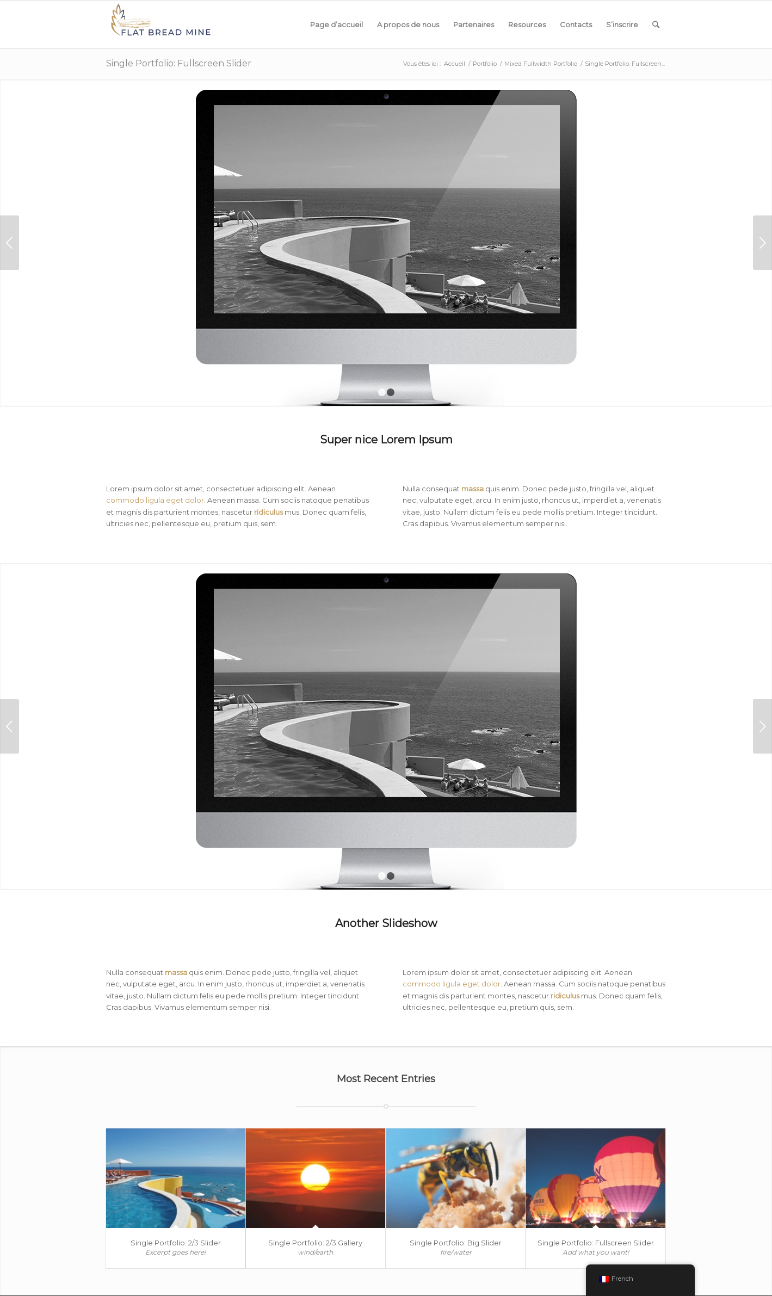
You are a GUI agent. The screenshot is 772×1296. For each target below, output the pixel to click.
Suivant (762, 242)
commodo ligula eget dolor (155, 500)
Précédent (9, 242)
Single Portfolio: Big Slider (456, 1242)
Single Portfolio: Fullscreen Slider (178, 63)
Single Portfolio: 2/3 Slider (176, 1242)
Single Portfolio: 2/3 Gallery (315, 1242)
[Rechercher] (655, 24)
